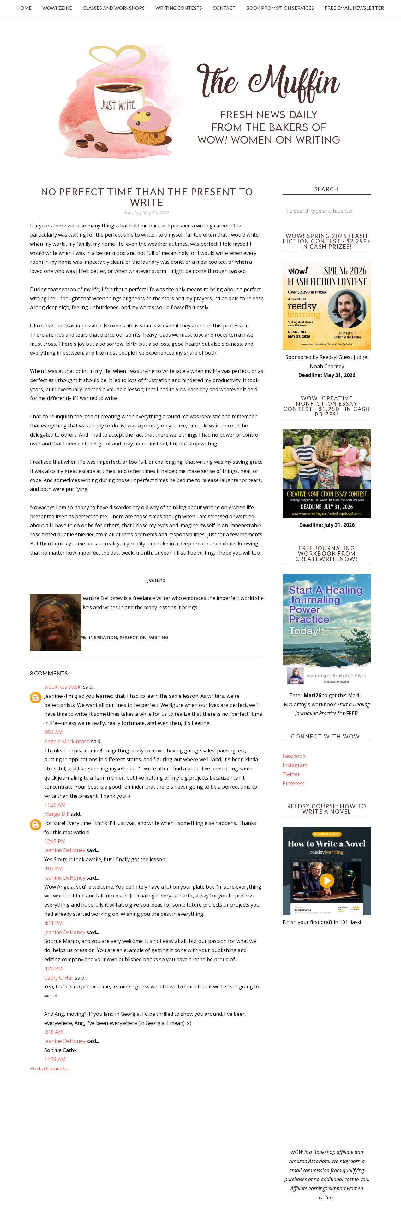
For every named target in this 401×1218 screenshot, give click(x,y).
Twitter (291, 774)
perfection (133, 637)
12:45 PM (55, 841)
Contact (224, 8)
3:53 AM (53, 732)
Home (24, 8)
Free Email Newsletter (354, 8)
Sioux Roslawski (63, 686)
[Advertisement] (327, 1037)
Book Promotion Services (280, 8)
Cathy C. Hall (59, 977)
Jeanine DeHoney (64, 850)
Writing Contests (178, 8)
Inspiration (103, 637)
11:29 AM (55, 804)
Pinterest (293, 783)
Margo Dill (56, 813)
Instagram (295, 765)
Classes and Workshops (114, 8)
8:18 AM (53, 1031)
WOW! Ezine (57, 8)
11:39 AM (55, 1059)
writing (158, 637)
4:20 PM (53, 968)
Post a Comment (49, 1068)
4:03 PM (53, 868)
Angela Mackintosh (67, 741)
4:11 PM (53, 923)
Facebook (294, 755)
